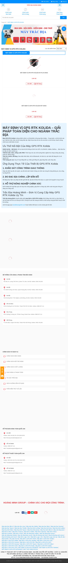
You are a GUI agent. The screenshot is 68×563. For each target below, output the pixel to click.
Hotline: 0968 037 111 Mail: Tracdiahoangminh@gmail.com (13, 446)
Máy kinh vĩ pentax (7, 533)
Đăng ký (64, 1)
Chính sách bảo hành (12, 356)
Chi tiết (29, 83)
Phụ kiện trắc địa (14, 538)
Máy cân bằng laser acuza (25, 535)
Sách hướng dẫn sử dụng (14, 383)
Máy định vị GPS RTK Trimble (45, 538)
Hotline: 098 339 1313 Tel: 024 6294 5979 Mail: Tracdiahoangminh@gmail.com (14, 460)
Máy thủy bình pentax (33, 530)
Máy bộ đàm (5, 538)
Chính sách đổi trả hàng (14, 361)
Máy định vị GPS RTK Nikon (45, 544)
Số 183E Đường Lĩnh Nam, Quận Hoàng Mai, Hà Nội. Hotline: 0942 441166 (23, 288)
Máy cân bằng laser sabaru (31, 533)
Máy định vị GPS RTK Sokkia (10, 540)
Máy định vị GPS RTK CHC (44, 540)
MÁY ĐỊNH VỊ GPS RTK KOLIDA (16, 53)
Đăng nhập (54, 1)
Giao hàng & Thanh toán (13, 372)
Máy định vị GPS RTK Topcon (28, 544)
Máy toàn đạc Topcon (8, 528)
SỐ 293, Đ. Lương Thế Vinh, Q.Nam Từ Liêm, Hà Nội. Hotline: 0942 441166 (23, 280)
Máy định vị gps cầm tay (50, 537)
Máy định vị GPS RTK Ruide (26, 545)
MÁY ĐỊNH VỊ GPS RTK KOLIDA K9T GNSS (34, 105)
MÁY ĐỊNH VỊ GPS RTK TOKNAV (48, 547)
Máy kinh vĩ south (18, 533)
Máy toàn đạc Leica (19, 526)
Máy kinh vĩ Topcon (17, 531)
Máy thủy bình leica (46, 528)
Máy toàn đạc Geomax (57, 526)
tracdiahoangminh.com (19, 205)
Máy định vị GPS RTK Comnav (10, 542)
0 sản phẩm (46, 1)
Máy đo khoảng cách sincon (56, 535)
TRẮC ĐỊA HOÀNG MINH (34, 5)
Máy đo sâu (61, 537)
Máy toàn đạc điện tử (7, 526)
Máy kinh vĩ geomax (40, 531)
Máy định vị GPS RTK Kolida (43, 545)
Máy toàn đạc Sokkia (32, 526)
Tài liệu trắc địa (11, 378)
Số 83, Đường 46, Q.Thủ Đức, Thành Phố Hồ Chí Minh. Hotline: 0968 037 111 (24, 305)
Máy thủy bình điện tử (46, 530)
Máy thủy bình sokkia (59, 528)
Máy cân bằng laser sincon (47, 533)
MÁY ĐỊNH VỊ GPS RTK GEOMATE (28, 547)
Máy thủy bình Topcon (20, 530)
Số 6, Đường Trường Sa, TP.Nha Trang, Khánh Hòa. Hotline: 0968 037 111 (23, 313)
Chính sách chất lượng (13, 367)
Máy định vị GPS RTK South (10, 545)
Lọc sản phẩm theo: (50, 48)
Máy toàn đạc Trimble (20, 528)
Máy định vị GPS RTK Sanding (27, 540)
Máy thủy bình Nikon (7, 530)
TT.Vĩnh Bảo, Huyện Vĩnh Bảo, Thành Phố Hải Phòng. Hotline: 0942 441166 (23, 321)
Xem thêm (61, 52)
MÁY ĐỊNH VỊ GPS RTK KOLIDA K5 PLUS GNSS (34, 72)
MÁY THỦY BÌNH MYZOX (30, 549)
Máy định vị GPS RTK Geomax (10, 544)
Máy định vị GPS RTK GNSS (28, 538)
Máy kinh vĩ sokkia (29, 531)
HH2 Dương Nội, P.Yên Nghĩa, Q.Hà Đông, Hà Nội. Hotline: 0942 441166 (22, 297)
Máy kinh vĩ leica (51, 531)
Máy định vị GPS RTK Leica (9, 547)
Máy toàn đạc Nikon (44, 526)
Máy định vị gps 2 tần (24, 537)
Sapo (60, 560)
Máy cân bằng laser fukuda (9, 535)
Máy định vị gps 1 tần (37, 537)
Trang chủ (3, 22)
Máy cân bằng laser (58, 530)
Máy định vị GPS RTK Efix (27, 542)
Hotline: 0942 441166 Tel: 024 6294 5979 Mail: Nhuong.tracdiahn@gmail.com (14, 435)
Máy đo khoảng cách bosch (9, 537)
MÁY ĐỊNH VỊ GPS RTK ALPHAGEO (12, 549)
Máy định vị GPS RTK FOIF (43, 542)
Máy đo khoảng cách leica (40, 535)
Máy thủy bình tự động (33, 528)
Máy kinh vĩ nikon (6, 531)
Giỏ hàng (38, 83)
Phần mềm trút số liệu (13, 389)
